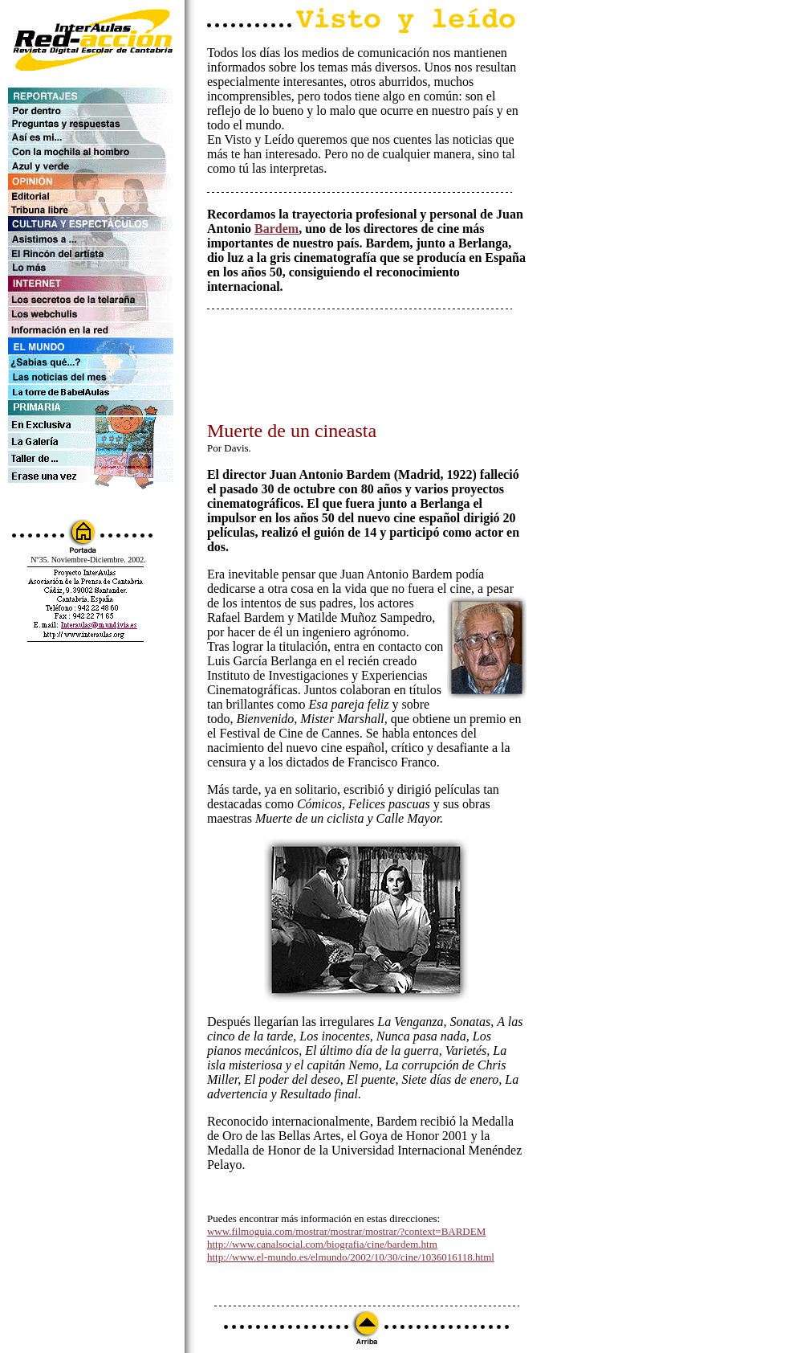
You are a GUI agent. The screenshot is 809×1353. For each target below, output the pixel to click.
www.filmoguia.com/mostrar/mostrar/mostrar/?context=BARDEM (346, 1231)
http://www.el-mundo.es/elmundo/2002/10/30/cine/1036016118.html (350, 1257)
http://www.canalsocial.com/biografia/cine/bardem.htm (322, 1244)
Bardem (276, 228)
